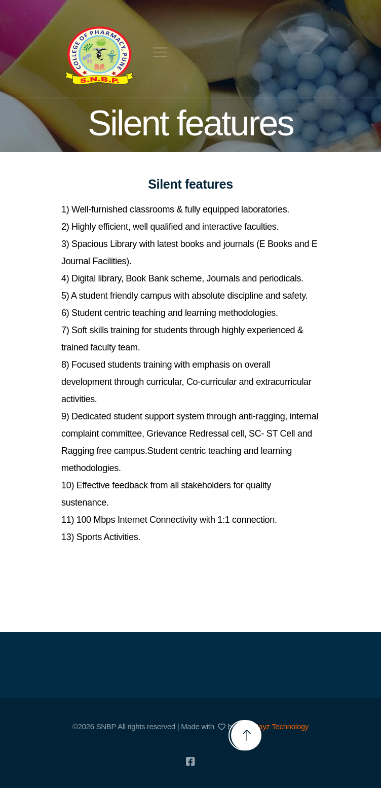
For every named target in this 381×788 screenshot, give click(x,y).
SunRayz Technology (274, 726)
